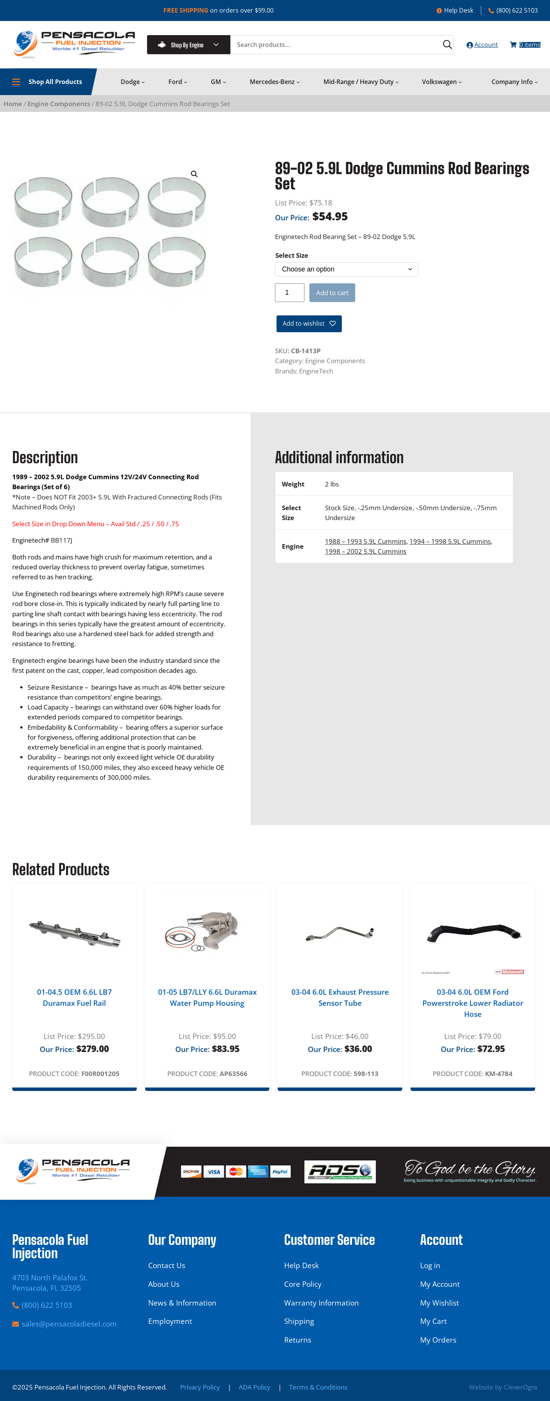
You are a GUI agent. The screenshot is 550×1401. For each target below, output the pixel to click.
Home (12, 108)
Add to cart (332, 297)
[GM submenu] (224, 87)
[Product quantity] (289, 297)
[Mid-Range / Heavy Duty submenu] (397, 87)
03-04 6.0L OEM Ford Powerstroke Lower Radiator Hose (472, 1009)
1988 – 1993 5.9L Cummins (365, 548)
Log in (430, 1265)
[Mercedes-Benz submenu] (298, 87)
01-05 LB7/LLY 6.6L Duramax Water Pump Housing (207, 1004)
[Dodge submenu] (143, 87)
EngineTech (316, 377)
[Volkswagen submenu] (460, 87)
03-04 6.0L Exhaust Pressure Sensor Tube (340, 1004)
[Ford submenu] (185, 87)
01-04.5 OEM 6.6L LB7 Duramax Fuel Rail (74, 1004)
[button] (194, 179)
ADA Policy (254, 1386)
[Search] (432, 47)
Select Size (291, 260)
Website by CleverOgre (503, 1386)
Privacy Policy (200, 1386)
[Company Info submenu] (536, 87)
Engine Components (59, 108)
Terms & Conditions (318, 1386)
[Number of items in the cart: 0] (521, 47)
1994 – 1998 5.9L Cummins (450, 548)
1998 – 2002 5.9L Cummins (365, 557)
